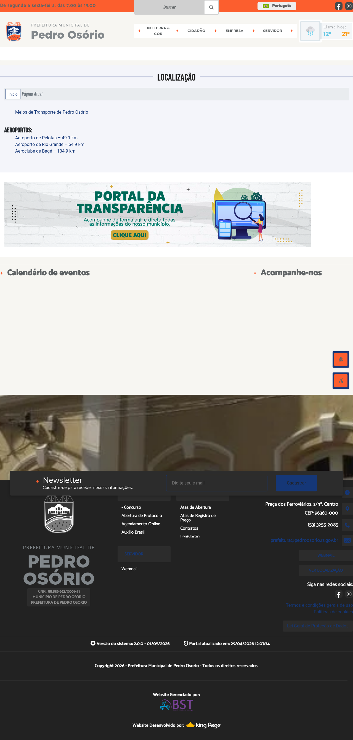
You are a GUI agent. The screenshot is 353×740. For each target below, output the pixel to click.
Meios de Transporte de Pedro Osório (51, 112)
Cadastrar (296, 483)
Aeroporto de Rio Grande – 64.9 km (49, 144)
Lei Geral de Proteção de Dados (318, 626)
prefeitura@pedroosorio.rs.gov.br (304, 540)
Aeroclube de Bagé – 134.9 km (45, 151)
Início (13, 94)
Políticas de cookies (333, 611)
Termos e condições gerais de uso (319, 605)
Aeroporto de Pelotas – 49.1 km (46, 137)
